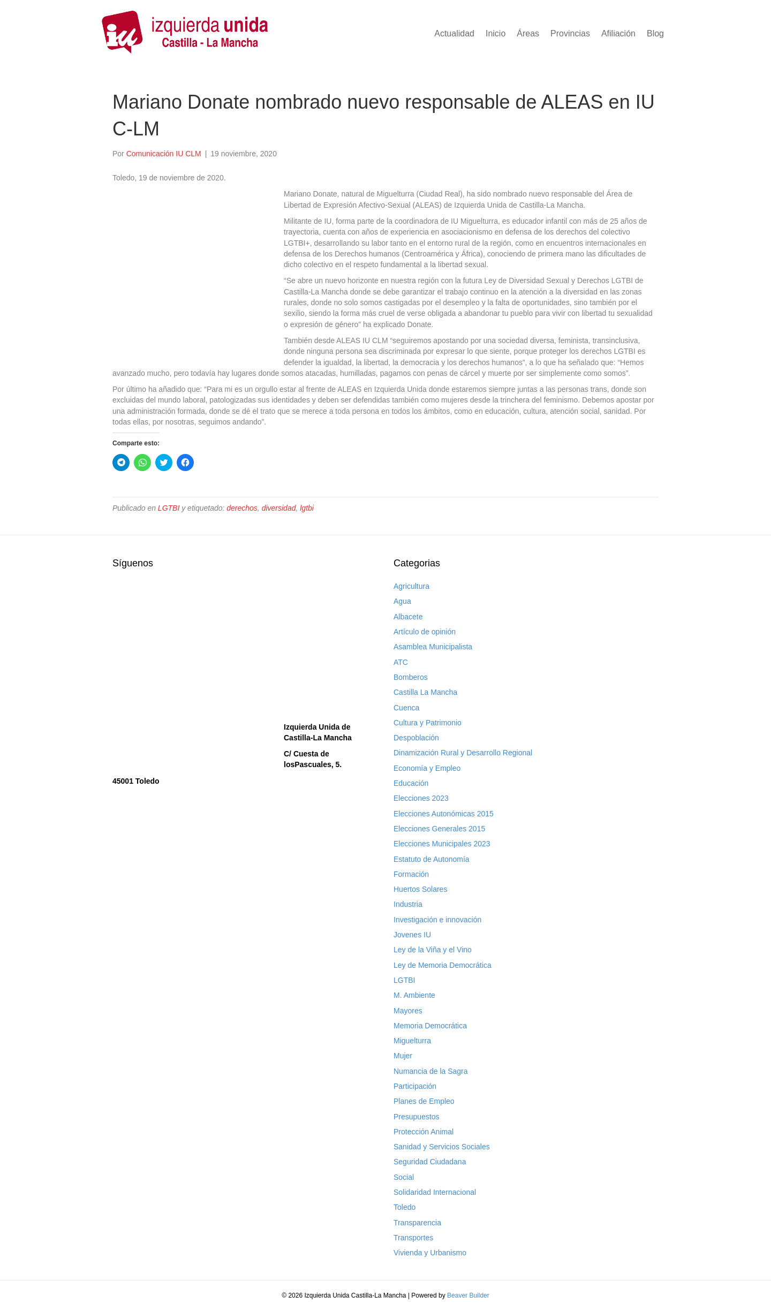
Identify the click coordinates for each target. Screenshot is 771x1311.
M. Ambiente (414, 995)
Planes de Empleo (424, 1101)
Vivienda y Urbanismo (430, 1252)
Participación (415, 1086)
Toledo (404, 1207)
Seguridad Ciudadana (430, 1161)
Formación (411, 874)
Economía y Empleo (427, 768)
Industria (408, 904)
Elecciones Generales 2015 (439, 828)
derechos (242, 508)
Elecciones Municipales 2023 (442, 843)
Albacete (408, 616)
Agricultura (411, 586)
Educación (411, 783)
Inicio (495, 33)
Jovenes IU (412, 934)
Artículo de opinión (425, 631)
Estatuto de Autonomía (432, 859)
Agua (402, 601)
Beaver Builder (468, 1295)
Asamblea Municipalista (433, 646)
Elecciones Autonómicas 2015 (444, 813)
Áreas (528, 33)
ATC (401, 662)
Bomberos (411, 677)
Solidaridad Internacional (435, 1192)
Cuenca (406, 707)
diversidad (279, 508)
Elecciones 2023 (421, 798)
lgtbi (307, 508)
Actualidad (454, 33)
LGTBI (168, 508)
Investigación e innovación (437, 919)
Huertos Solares (420, 889)
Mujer (403, 1055)
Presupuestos (417, 1116)
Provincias (570, 33)
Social (404, 1177)
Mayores (408, 1010)
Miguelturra (412, 1040)
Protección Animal (423, 1131)
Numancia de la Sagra (431, 1071)
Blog (655, 33)
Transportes (413, 1237)
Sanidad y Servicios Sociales (442, 1146)
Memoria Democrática (430, 1025)
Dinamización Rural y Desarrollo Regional (463, 752)
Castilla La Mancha (425, 692)
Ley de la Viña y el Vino (433, 949)
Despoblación (416, 737)
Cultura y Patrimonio (428, 722)
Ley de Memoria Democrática (443, 965)
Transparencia (417, 1222)
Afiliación (618, 33)
